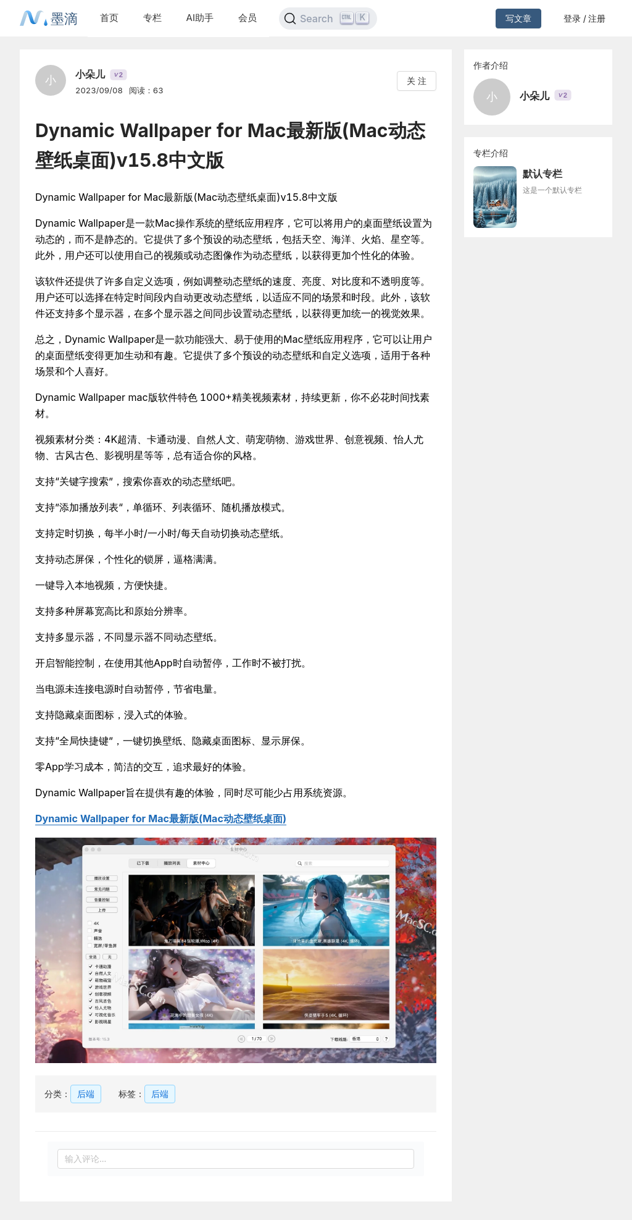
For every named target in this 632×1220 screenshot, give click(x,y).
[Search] (328, 18)
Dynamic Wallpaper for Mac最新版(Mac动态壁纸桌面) (160, 818)
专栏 (152, 17)
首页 (109, 17)
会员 (247, 17)
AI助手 (200, 17)
